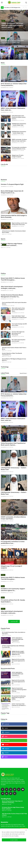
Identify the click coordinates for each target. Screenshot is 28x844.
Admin (3, 234)
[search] (26, 2)
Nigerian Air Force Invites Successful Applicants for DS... (18, 661)
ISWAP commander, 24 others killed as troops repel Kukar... (19, 140)
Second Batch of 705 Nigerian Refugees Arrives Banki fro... (14, 359)
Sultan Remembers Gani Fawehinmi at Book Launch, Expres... (21, 56)
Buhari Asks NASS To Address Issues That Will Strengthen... (13, 279)
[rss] (14, 793)
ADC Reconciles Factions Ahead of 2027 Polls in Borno (14, 348)
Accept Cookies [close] (14, 840)
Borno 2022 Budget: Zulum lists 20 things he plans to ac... (12, 192)
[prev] (23, 8)
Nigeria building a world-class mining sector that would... (19, 223)
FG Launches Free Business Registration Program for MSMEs (19, 697)
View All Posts (23, 373)
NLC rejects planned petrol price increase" (18, 340)
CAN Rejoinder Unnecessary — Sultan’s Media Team (19, 124)
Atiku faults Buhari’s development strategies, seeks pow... (12, 287)
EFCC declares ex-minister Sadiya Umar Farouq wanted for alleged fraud (12, 41)
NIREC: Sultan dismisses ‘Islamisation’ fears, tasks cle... (13, 109)
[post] (14, 20)
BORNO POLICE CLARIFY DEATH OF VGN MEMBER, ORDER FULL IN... (18, 653)
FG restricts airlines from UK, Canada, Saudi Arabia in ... (13, 601)
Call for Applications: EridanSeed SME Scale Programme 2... (17, 639)
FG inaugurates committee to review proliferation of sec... (19, 148)
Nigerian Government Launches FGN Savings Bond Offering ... (19, 689)
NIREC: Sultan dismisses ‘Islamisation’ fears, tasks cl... (6, 55)
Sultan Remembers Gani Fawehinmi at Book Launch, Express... (19, 117)
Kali (12, 642)
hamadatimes (4, 29)
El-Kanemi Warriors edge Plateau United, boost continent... (11, 244)
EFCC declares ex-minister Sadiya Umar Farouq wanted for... (14, 84)
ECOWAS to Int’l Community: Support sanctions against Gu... (13, 589)
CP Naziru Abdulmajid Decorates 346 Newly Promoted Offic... (13, 646)
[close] (26, 830)
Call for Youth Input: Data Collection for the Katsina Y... (19, 704)
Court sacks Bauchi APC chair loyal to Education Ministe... (14, 303)
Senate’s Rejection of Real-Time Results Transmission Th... (12, 354)
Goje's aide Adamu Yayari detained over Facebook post (19, 316)
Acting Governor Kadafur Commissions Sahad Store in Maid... (14, 231)
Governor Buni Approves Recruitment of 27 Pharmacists (18, 333)
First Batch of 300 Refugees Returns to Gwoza (12, 7)
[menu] (2, 2)
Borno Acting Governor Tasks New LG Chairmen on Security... (12, 801)
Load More (14, 621)
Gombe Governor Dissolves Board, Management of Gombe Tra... (12, 295)
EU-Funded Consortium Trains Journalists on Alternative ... (13, 633)
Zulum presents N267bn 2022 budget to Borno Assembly (14, 216)
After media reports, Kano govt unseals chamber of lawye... (18, 309)
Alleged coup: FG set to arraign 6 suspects (17, 156)
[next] (26, 8)
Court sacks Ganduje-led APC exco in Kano (19, 324)
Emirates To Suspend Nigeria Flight (12, 184)
